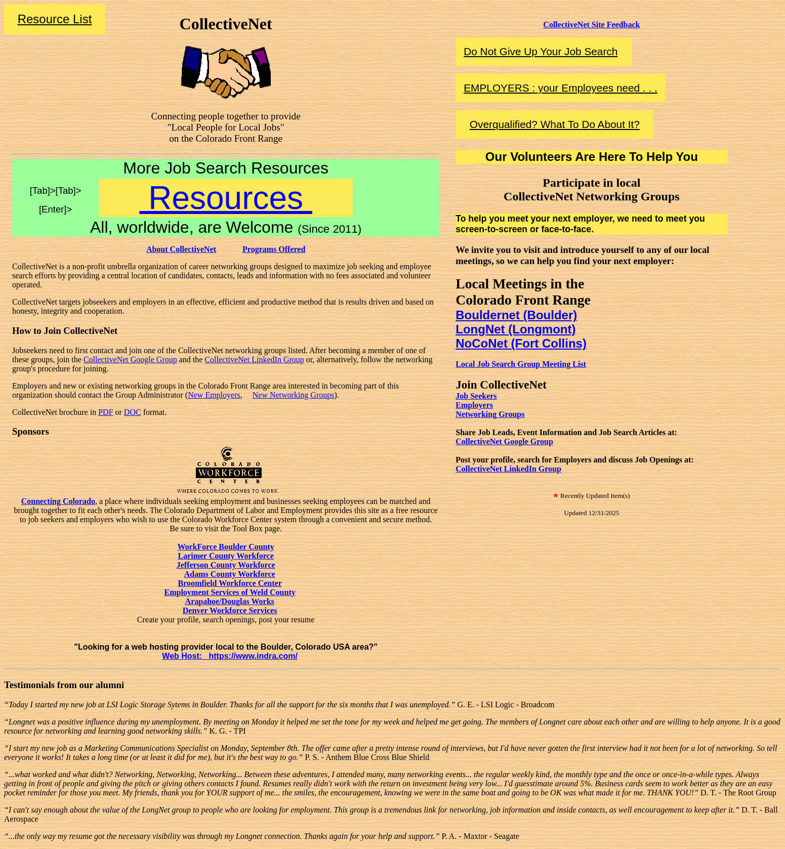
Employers (474, 405)
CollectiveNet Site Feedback (591, 24)
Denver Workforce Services (230, 610)
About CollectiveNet (181, 249)
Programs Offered (273, 249)
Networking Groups (490, 414)
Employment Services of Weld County (229, 592)
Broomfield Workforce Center (229, 583)
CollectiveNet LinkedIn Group (254, 359)
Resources (225, 198)
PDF (105, 412)
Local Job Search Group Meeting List (521, 364)
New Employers (214, 395)
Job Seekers (476, 396)
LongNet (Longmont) (515, 329)
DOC (132, 412)
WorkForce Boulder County (225, 546)
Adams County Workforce (229, 574)
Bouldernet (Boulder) (516, 315)
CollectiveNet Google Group (130, 359)
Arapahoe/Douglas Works (229, 601)
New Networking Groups (294, 395)
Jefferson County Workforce (226, 565)
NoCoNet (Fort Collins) (521, 343)
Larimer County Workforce (225, 555)
